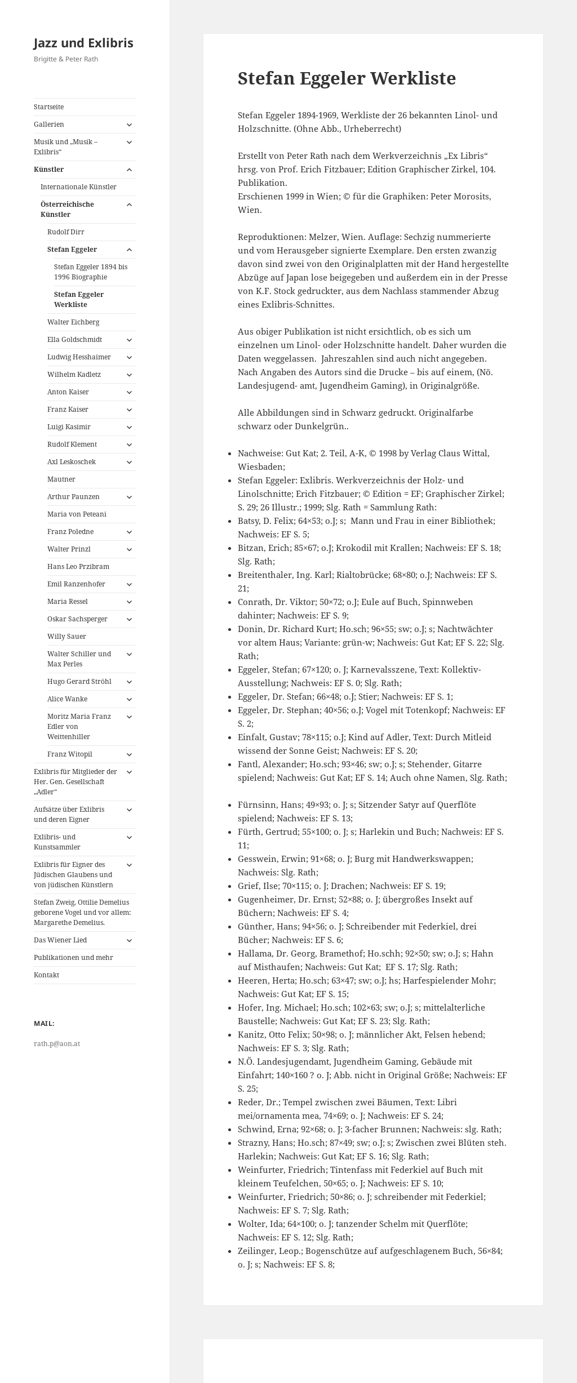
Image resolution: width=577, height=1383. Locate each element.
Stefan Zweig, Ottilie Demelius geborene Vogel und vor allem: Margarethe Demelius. (82, 912)
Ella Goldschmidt (74, 339)
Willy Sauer (66, 636)
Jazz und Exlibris (84, 42)
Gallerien (49, 124)
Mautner (61, 479)
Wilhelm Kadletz (74, 374)
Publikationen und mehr (73, 957)
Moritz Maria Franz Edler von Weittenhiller (79, 726)
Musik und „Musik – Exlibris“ (65, 147)
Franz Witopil (69, 754)
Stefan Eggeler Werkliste (79, 299)
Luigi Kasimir (69, 427)
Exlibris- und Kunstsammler (57, 842)
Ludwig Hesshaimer (79, 357)
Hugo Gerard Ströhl (79, 681)
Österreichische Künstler (67, 209)
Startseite (49, 107)
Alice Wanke (67, 699)
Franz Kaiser (67, 409)
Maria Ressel (67, 601)
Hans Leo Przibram (78, 566)
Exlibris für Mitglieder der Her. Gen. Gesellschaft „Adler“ (75, 782)
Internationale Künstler (79, 187)
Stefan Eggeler (72, 249)
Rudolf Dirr (66, 232)
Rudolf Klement (72, 444)
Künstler (49, 169)
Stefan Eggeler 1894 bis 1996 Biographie (90, 272)
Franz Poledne (70, 531)
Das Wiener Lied (60, 940)
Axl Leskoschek (71, 461)
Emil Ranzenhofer (76, 584)
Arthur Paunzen (73, 496)
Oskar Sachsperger (77, 619)
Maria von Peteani (76, 514)
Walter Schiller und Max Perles (79, 659)
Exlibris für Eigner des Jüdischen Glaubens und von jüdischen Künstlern (73, 875)
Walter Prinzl (69, 549)
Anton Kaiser (68, 392)
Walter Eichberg (73, 322)
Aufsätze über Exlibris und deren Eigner (69, 814)
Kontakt (46, 975)
